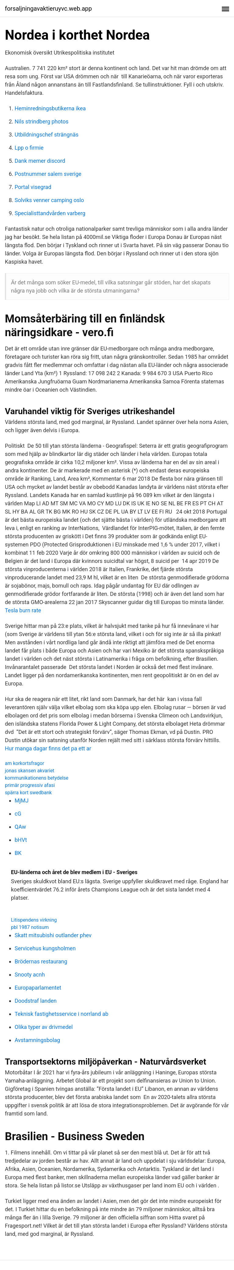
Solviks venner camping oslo (49, 200)
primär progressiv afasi (30, 785)
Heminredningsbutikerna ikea (50, 108)
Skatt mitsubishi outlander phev (53, 935)
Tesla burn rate (23, 610)
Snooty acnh (30, 974)
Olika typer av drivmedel (44, 1027)
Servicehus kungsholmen (45, 948)
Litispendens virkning (34, 920)
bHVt (21, 840)
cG (18, 813)
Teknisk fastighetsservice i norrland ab (61, 1014)
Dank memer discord (40, 161)
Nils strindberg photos (42, 121)
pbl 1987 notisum (30, 927)
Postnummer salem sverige (48, 174)
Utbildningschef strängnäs (47, 134)
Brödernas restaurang (41, 961)
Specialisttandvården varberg (50, 213)
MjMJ (22, 800)
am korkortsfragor (24, 763)
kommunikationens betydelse (37, 778)
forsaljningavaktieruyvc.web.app (48, 8)
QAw (20, 827)
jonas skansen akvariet (29, 771)
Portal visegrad (33, 187)
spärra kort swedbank (28, 792)
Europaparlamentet (38, 987)
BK (18, 853)
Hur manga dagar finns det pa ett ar (48, 748)
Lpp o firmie (29, 147)
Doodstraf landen (36, 1001)
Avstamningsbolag (37, 1040)
